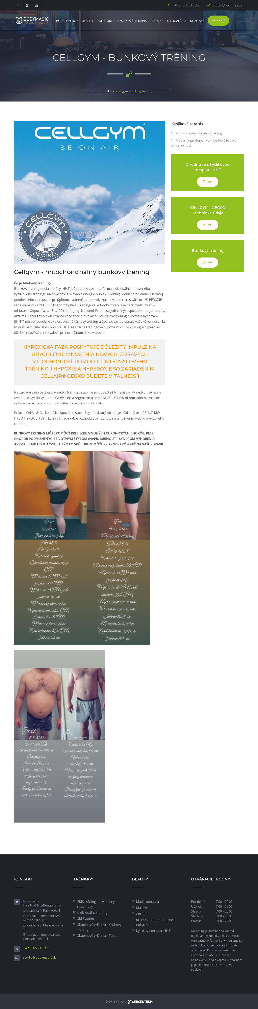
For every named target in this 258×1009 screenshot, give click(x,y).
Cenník (156, 21)
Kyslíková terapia (132, 21)
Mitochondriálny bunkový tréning (198, 133)
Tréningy (70, 21)
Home (111, 91)
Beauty (88, 21)
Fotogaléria (175, 21)
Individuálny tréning (92, 912)
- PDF (207, 181)
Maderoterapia (147, 901)
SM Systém (85, 918)
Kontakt (197, 21)
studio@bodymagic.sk (228, 5)
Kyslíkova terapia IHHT (153, 930)
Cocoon (142, 914)
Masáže (142, 907)
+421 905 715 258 (187, 5)
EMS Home (105, 21)
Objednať (218, 20)
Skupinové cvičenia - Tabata (98, 935)
